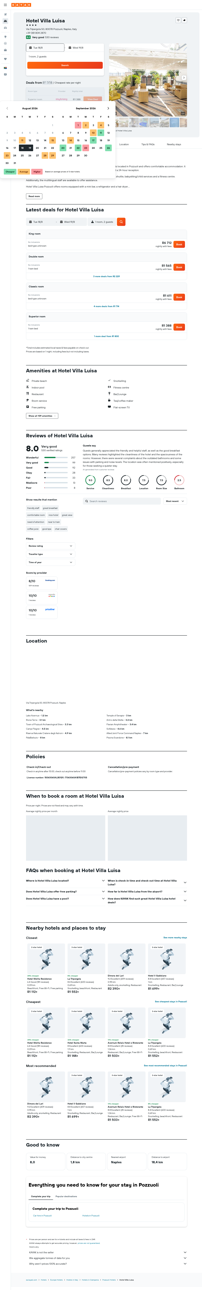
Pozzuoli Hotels (109, 1283)
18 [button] (65, 99)
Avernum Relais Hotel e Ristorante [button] (125, 1046)
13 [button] (81, 92)
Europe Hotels (56, 1283)
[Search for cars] (5, 28)
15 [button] (96, 92)
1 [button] (95, 77)
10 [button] (58, 92)
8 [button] (96, 84)
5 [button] (73, 84)
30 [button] (50, 114)
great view (67, 518)
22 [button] (95, 99)
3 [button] (58, 84)
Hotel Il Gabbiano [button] (157, 979)
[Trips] (5, 59)
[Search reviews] (124, 504)
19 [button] (73, 99)
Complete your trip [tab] (40, 1199)
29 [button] (95, 107)
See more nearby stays (175, 940)
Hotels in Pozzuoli (90, 1218)
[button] (5, 4)
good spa (46, 532)
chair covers (61, 532)
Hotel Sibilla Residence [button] (39, 982)
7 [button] (88, 84)
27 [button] (80, 107)
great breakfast (50, 511)
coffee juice (33, 532)
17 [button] (58, 99)
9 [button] (50, 92)
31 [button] (58, 114)
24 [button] (57, 107)
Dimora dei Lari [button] (116, 979)
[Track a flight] (5, 43)
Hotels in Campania (90, 1283)
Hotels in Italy (72, 1283)
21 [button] (88, 99)
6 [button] (80, 84)
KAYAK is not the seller (108, 1256)
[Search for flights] (5, 14)
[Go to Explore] (5, 37)
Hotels (44, 1283)
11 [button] (65, 92)
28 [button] (88, 107)
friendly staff (33, 511)
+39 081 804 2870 (36, 32)
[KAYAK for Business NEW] (5, 50)
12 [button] (73, 92)
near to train (54, 525)
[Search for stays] (5, 21)
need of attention (35, 525)
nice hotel (53, 518)
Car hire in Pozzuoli (42, 1218)
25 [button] (65, 107)
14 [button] (88, 92)
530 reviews (52, 37)
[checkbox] (42, 586)
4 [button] (65, 84)
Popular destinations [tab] (66, 1199)
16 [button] (50, 99)
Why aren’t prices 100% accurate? (108, 1267)
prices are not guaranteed (89, 1246)
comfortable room (36, 518)
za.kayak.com (31, 1283)
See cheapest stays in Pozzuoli (171, 1004)
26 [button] (73, 107)
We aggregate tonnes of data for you (108, 1261)
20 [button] (80, 99)
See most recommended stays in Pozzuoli (165, 1068)
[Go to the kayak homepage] (21, 5)
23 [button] (50, 107)
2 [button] (50, 84)
